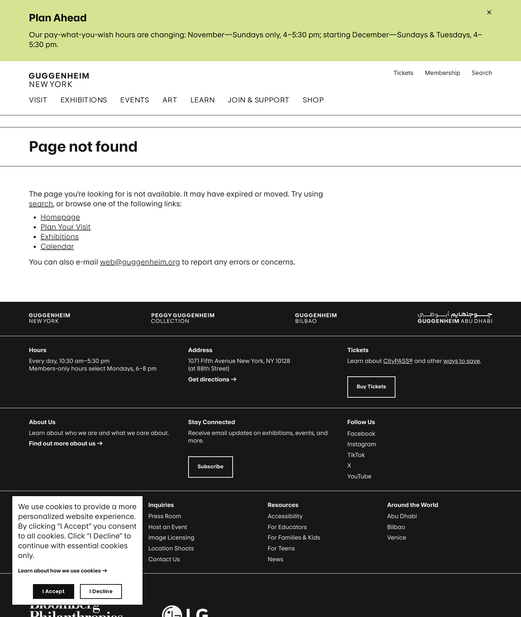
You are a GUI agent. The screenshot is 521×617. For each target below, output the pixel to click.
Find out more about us (62, 443)
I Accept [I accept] (53, 591)
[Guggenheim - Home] (59, 80)
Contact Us (164, 559)
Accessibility (285, 516)
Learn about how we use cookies (59, 571)
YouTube (359, 476)
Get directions (208, 379)
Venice (396, 537)
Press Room (164, 516)
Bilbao (396, 527)
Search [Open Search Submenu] (482, 75)
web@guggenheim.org (140, 262)
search (41, 203)
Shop (313, 100)
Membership (442, 75)
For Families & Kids (294, 537)
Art (169, 100)
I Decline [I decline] (100, 591)
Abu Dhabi (402, 516)
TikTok (356, 454)
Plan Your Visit (65, 227)
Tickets (404, 75)
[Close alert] (489, 12)
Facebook (361, 433)
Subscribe (211, 467)
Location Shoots (171, 548)
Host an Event (167, 527)
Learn (202, 100)
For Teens (281, 548)
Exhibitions (83, 100)
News (275, 559)
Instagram (361, 444)
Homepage (60, 217)
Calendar (57, 246)
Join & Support (259, 100)
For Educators (287, 527)
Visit (38, 100)
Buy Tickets (371, 387)
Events (134, 100)
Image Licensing (171, 537)
